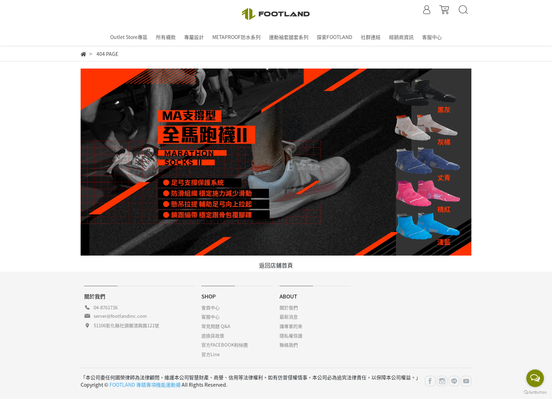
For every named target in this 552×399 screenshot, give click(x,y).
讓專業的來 (291, 326)
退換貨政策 (212, 335)
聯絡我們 (289, 344)
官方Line (210, 354)
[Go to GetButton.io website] (535, 392)
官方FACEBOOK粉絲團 (224, 344)
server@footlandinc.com (120, 316)
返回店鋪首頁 (276, 265)
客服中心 (210, 316)
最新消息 (289, 316)
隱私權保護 (291, 335)
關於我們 (289, 307)
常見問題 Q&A (215, 326)
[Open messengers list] (535, 378)
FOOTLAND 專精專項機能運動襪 (145, 384)
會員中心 (210, 307)
